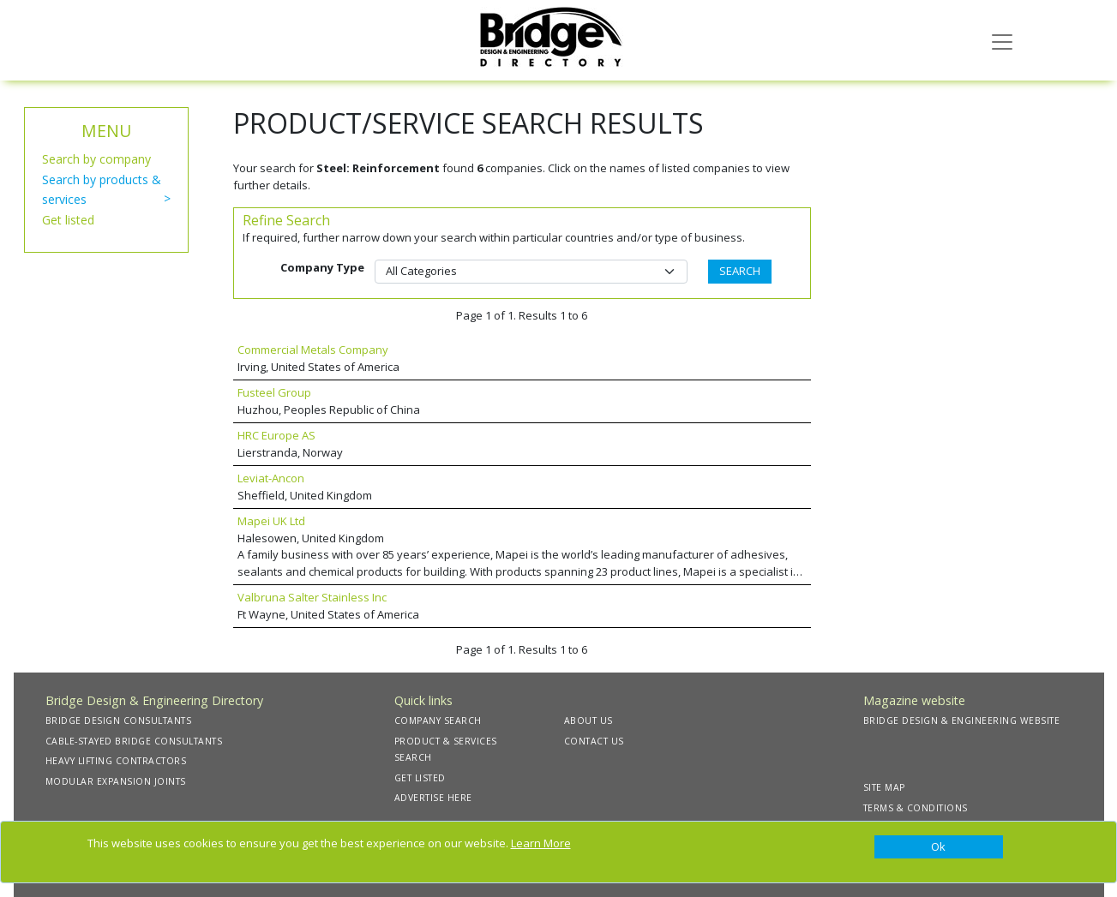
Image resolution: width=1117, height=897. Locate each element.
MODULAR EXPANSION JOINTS (115, 781)
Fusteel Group (274, 392)
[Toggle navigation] (1002, 40)
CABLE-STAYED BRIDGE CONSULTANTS (134, 741)
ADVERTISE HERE (433, 798)
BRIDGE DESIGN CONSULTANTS (118, 721)
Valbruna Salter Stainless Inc (312, 597)
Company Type (322, 267)
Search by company (96, 159)
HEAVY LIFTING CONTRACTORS (116, 761)
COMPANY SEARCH (438, 721)
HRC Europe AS (276, 435)
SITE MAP (884, 787)
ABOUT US (588, 721)
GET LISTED (420, 778)
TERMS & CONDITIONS (915, 808)
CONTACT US (594, 741)
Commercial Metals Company (312, 349)
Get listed (68, 220)
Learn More (541, 843)
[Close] (938, 847)
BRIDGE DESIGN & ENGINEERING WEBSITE (961, 721)
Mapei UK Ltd (271, 521)
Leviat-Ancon (270, 478)
